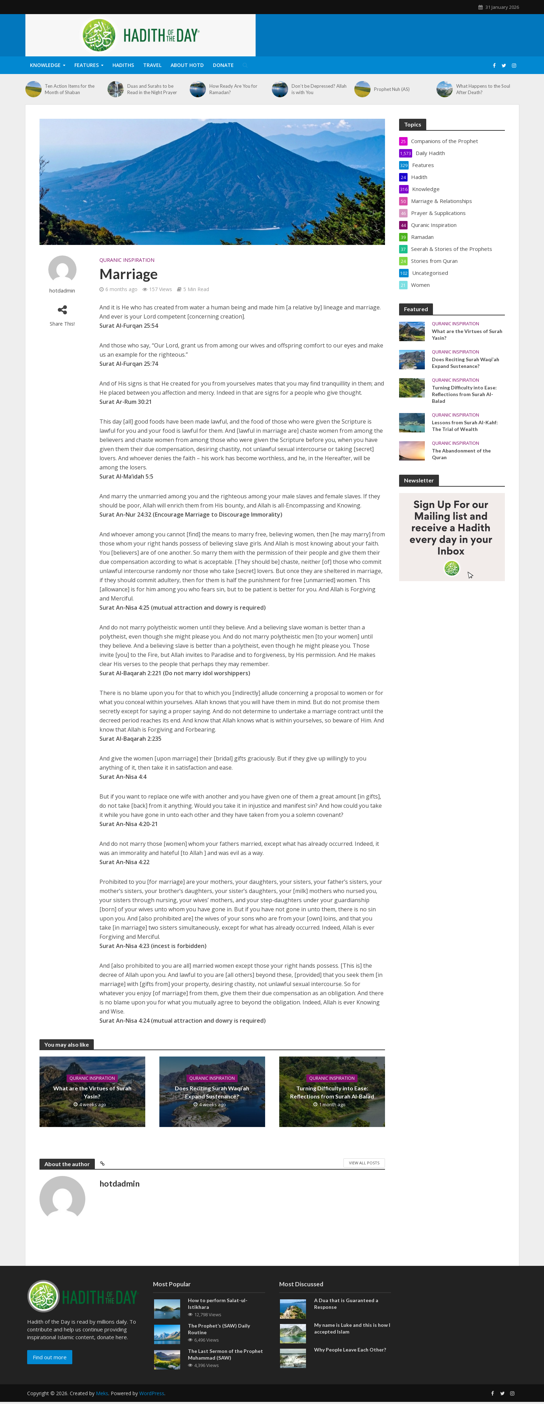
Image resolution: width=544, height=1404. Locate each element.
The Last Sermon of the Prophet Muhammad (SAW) (225, 1367)
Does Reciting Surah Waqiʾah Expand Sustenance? (212, 1092)
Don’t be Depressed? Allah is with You (319, 89)
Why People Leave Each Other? (350, 1362)
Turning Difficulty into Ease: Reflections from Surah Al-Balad (332, 1092)
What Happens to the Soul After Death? (483, 89)
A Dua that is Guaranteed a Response (346, 1316)
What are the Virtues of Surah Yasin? (92, 1092)
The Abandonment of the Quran (461, 454)
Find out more (50, 1369)
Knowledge (45, 65)
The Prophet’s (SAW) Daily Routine (219, 1341)
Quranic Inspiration (126, 260)
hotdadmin (62, 290)
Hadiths (123, 65)
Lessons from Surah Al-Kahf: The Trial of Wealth (465, 425)
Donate (223, 65)
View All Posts (364, 1162)
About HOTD (187, 65)
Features (86, 65)
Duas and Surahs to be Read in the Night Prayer (152, 89)
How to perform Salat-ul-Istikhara (217, 1316)
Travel (152, 65)
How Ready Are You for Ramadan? (233, 89)
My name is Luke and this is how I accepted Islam (352, 1341)
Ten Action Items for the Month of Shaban (69, 89)
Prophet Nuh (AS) (392, 89)
